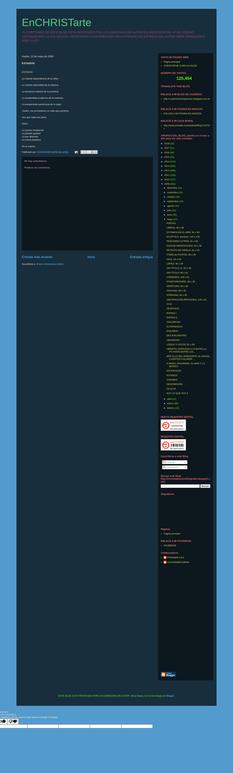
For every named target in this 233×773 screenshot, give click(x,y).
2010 (167, 179)
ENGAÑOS (172, 331)
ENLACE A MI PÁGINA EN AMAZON (182, 113)
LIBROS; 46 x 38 (175, 227)
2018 (167, 143)
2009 (167, 184)
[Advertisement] (202, 618)
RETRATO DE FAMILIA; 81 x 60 (182, 250)
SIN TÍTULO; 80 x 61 (177, 272)
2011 (167, 175)
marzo (170, 403)
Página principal (172, 61)
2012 (167, 170)
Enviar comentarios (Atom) (50, 264)
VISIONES (171, 379)
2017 (167, 148)
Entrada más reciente (37, 257)
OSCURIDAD (173, 322)
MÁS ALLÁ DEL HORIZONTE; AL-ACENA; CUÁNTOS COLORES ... (188, 357)
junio (170, 214)
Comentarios (171, 467)
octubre (171, 197)
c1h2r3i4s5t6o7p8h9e (178, 562)
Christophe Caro (175, 557)
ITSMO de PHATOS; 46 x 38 (181, 254)
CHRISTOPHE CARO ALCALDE (180, 65)
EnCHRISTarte (56, 22)
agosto (171, 206)
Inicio (91, 257)
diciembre (172, 187)
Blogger (170, 695)
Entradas (169, 462)
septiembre (173, 201)
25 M (169, 304)
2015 (167, 157)
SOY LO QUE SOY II (177, 393)
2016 (167, 152)
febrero (171, 408)
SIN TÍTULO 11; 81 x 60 (178, 268)
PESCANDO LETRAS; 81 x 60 (182, 241)
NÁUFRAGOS (173, 370)
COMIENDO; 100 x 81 (177, 277)
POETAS (171, 223)
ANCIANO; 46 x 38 (176, 290)
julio (169, 210)
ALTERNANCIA (174, 326)
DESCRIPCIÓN (174, 384)
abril (169, 399)
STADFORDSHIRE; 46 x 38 (180, 281)
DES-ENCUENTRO (176, 335)
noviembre (172, 192)
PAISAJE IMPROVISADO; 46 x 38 (183, 245)
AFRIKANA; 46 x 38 (176, 295)
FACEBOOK (170, 545)
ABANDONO (173, 340)
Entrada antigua (141, 257)
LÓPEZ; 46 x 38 (174, 263)
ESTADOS (171, 375)
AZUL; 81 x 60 (173, 259)
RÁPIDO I (171, 313)
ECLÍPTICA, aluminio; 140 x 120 (183, 236)
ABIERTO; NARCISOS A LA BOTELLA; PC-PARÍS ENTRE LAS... (186, 350)
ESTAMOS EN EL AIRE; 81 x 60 (182, 232)
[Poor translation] (13, 721)
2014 (167, 161)
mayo (170, 219)
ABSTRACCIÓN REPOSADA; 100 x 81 (186, 299)
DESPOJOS (172, 308)
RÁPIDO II (171, 317)
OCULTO (171, 388)
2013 (167, 166)
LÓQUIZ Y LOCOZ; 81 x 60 (180, 344)
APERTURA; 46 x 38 (177, 286)
